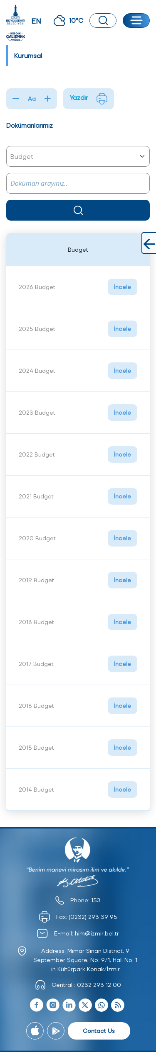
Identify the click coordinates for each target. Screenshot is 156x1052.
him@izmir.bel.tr (97, 933)
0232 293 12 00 (99, 985)
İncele (122, 287)
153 (96, 900)
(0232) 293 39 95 (93, 917)
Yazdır (88, 98)
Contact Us (99, 1031)
